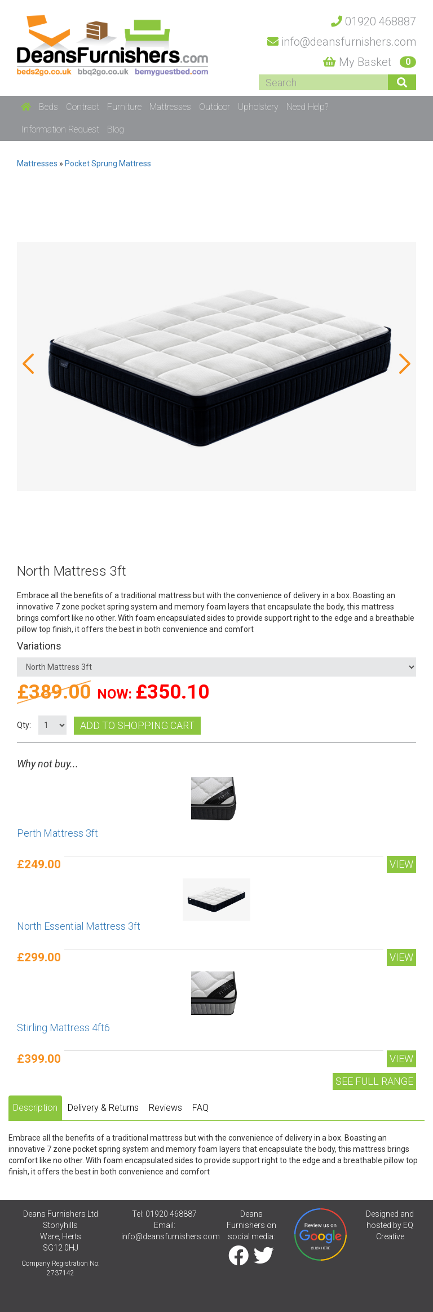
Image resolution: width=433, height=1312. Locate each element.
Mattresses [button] (170, 106)
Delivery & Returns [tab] (103, 1107)
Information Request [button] (60, 129)
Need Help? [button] (307, 106)
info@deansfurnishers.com (170, 1236)
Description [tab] (35, 1107)
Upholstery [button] (258, 106)
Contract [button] (82, 106)
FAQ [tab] (200, 1107)
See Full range (374, 1081)
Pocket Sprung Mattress (108, 163)
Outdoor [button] (214, 106)
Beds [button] (48, 106)
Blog (115, 129)
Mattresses (37, 163)
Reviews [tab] (165, 1107)
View (401, 864)
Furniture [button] (124, 106)
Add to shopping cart (137, 725)
